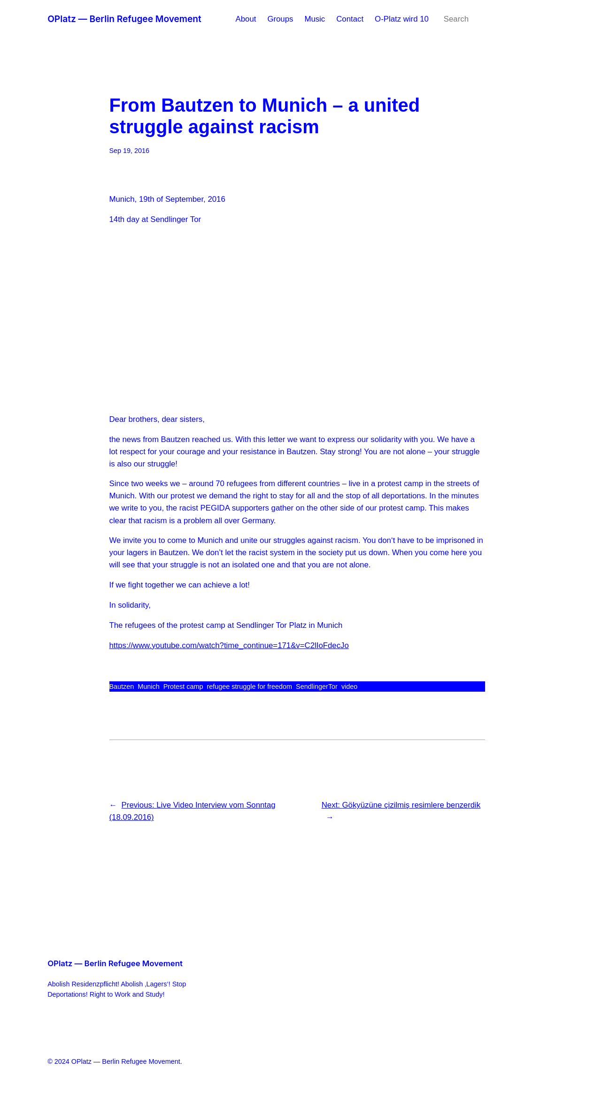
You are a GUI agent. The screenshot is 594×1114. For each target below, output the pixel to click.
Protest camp (183, 686)
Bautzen (121, 686)
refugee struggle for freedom (249, 686)
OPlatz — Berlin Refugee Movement (124, 18)
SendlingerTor (317, 686)
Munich (148, 686)
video (349, 686)
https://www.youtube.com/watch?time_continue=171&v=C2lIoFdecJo (229, 645)
